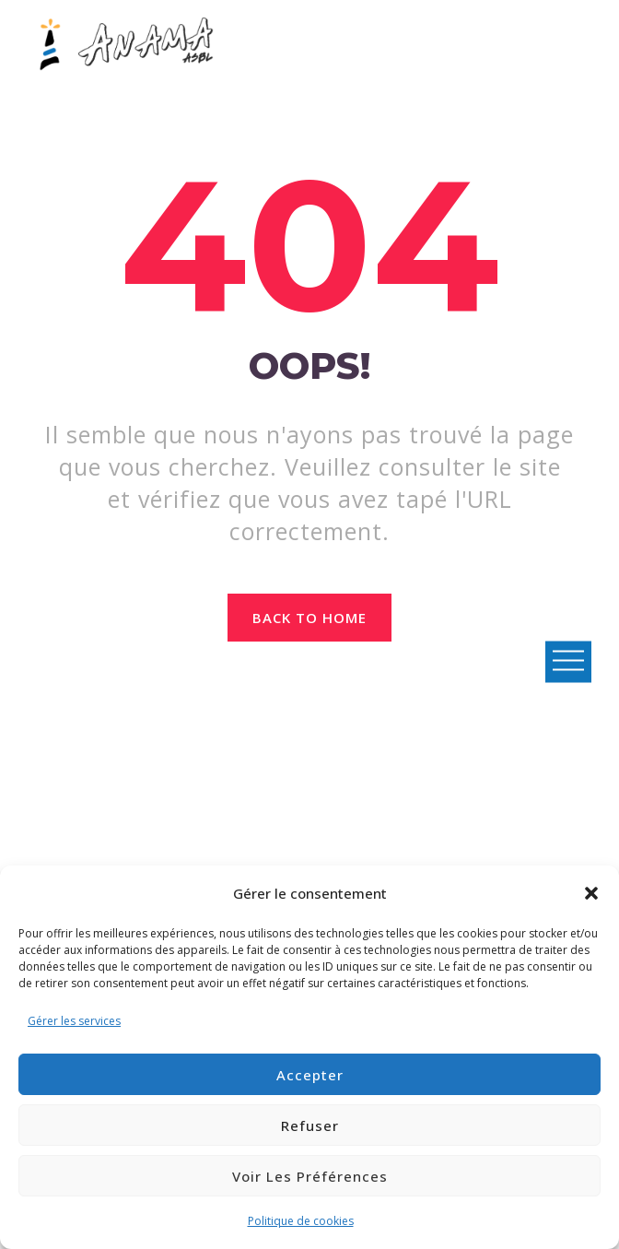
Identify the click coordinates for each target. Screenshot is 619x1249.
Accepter (310, 1075)
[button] (591, 893)
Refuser (310, 1125)
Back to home (310, 617)
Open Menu (568, 661)
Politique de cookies (301, 1221)
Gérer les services (74, 1021)
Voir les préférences (310, 1176)
